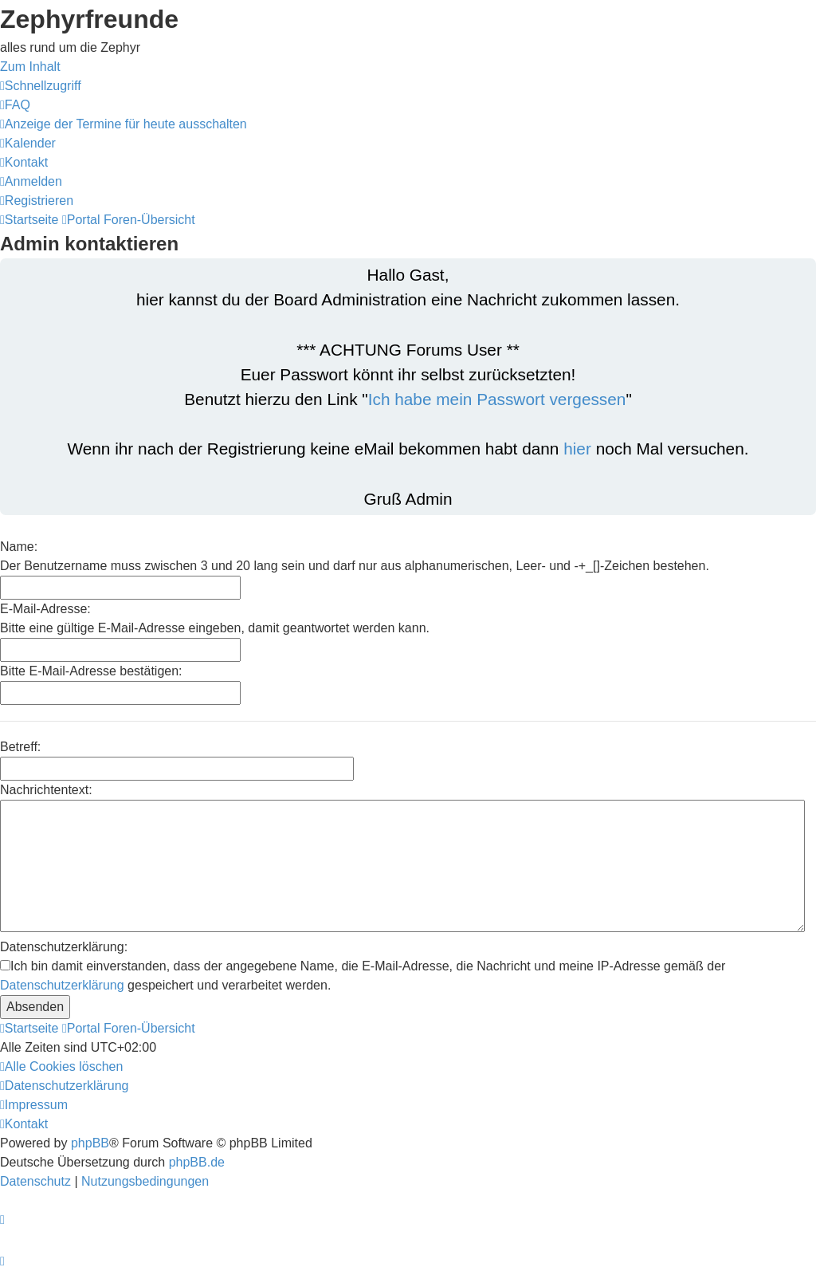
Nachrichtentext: (46, 790)
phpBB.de (197, 1162)
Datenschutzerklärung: (64, 947)
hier (577, 448)
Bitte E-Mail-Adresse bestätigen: (91, 671)
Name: (18, 546)
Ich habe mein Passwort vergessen (497, 399)
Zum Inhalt (30, 66)
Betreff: (20, 747)
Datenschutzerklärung (62, 985)
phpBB (90, 1143)
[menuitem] (15, 105)
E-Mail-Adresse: (45, 609)
